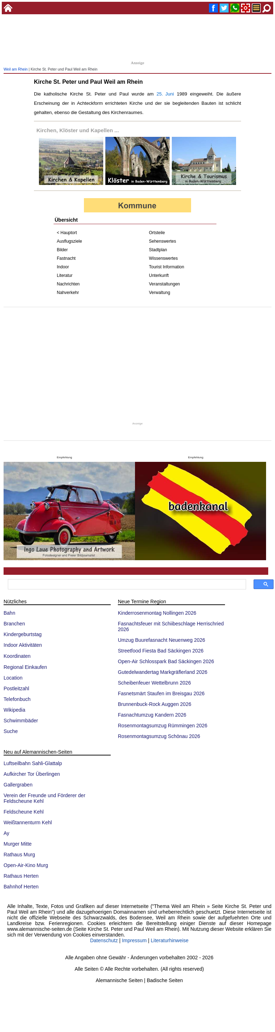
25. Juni (165, 94)
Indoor (63, 266)
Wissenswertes (163, 258)
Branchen (14, 623)
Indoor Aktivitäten (23, 645)
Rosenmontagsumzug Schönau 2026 (159, 736)
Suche (11, 731)
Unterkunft (159, 275)
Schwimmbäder (21, 720)
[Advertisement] (138, 39)
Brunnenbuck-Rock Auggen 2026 (154, 704)
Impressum (134, 940)
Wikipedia (14, 710)
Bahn (9, 613)
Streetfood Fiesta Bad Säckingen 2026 (161, 651)
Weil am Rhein (16, 69)
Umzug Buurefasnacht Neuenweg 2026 (161, 640)
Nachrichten (68, 284)
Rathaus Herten (21, 876)
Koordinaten (17, 656)
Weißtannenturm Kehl (28, 822)
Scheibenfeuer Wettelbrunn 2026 (154, 683)
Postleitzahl (16, 688)
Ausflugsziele (69, 241)
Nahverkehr (68, 292)
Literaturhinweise (170, 940)
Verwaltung (159, 292)
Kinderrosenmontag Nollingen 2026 (157, 613)
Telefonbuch (17, 699)
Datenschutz (104, 940)
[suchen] (126, 584)
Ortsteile (157, 232)
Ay (6, 833)
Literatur (64, 275)
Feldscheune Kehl (24, 812)
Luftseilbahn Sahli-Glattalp (33, 763)
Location (13, 678)
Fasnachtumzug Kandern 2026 (152, 715)
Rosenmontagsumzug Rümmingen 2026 (163, 725)
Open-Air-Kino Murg (26, 865)
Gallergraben (18, 785)
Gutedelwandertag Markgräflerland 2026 (163, 672)
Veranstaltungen (164, 284)
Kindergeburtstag (23, 634)
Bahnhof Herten (21, 886)
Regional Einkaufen (25, 667)
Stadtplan (158, 249)
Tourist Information (166, 266)
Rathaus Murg (19, 854)
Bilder (62, 249)
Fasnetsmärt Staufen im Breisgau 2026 (161, 693)
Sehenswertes (162, 241)
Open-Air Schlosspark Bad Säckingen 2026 (166, 661)
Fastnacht (66, 258)
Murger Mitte (18, 844)
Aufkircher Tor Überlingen (32, 774)
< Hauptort (67, 232)
